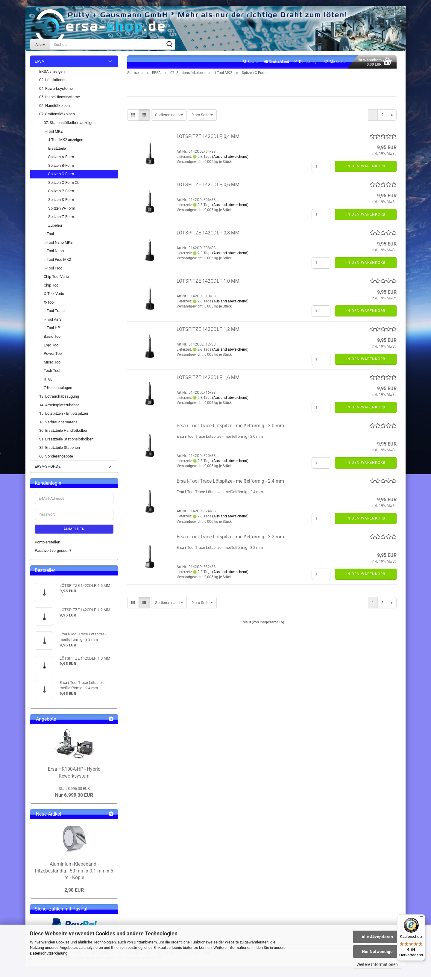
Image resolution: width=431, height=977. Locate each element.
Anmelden (74, 529)
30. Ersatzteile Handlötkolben (63, 430)
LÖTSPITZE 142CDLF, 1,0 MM (208, 281)
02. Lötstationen (52, 80)
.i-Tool (49, 233)
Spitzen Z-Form (61, 216)
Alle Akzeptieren (377, 936)
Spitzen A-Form (61, 156)
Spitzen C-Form (61, 174)
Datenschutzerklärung (48, 953)
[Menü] (421, 918)
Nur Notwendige (377, 951)
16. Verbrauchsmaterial (58, 422)
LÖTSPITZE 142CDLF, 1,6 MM (208, 377)
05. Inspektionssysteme (59, 97)
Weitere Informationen (377, 964)
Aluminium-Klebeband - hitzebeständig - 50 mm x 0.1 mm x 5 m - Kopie (74, 871)
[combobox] (169, 115)
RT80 (48, 379)
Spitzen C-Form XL (63, 182)
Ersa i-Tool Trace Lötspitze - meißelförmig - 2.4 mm (230, 481)
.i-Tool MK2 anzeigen (65, 139)
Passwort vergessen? (53, 550)
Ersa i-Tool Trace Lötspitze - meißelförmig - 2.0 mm (230, 425)
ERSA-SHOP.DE (47, 466)
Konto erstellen (47, 542)
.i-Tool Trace (54, 310)
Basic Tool (52, 336)
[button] (277, 62)
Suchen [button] (251, 62)
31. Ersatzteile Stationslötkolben (66, 439)
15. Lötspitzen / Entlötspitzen (63, 413)
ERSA (39, 61)
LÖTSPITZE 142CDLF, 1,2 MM (208, 329)
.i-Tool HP (52, 327)
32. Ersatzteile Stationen (59, 447)
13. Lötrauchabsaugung (59, 396)
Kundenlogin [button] (307, 62)
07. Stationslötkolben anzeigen (69, 122)
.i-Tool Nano (54, 251)
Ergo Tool (51, 345)
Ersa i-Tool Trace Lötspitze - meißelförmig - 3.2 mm (230, 537)
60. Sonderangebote (56, 456)
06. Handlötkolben (54, 105)
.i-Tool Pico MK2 (57, 259)
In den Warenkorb (365, 166)
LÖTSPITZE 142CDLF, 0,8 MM (208, 233)
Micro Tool (52, 362)
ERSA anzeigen (52, 71)
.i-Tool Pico (53, 268)
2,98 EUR (74, 890)
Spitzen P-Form (61, 191)
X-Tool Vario (54, 293)
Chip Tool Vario (56, 276)
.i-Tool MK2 (53, 131)
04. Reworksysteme (56, 88)
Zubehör (55, 225)
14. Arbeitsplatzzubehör (59, 405)
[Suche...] (40, 44)
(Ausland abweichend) (230, 156)
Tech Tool (52, 370)
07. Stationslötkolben (57, 114)
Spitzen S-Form (61, 199)
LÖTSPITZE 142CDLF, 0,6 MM (208, 184)
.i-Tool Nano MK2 (58, 242)
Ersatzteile (57, 148)
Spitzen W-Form (61, 208)
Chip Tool (51, 285)
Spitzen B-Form (61, 165)
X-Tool (49, 302)
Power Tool (53, 353)
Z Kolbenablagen (58, 387)
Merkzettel (335, 62)
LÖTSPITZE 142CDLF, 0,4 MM (208, 136)
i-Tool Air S (53, 319)
